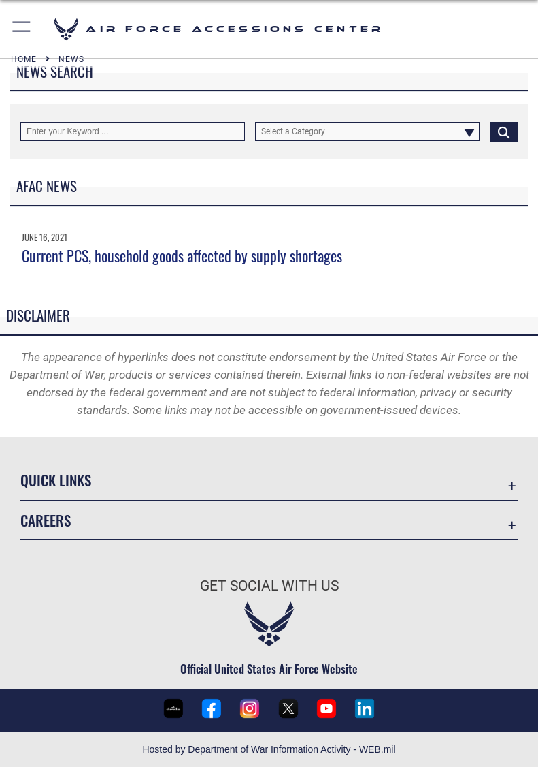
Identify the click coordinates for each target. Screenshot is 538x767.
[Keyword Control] (132, 131)
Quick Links (55, 479)
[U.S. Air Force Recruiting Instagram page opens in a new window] (249, 708)
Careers (45, 520)
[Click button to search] (504, 131)
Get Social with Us (269, 586)
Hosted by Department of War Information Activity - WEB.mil (268, 749)
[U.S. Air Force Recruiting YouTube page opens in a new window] (326, 708)
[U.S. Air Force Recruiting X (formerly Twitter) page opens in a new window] (288, 708)
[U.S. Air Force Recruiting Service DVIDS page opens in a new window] (173, 708)
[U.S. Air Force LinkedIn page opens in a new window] (364, 708)
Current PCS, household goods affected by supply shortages (182, 255)
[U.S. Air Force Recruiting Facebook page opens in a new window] (211, 708)
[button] (22, 29)
